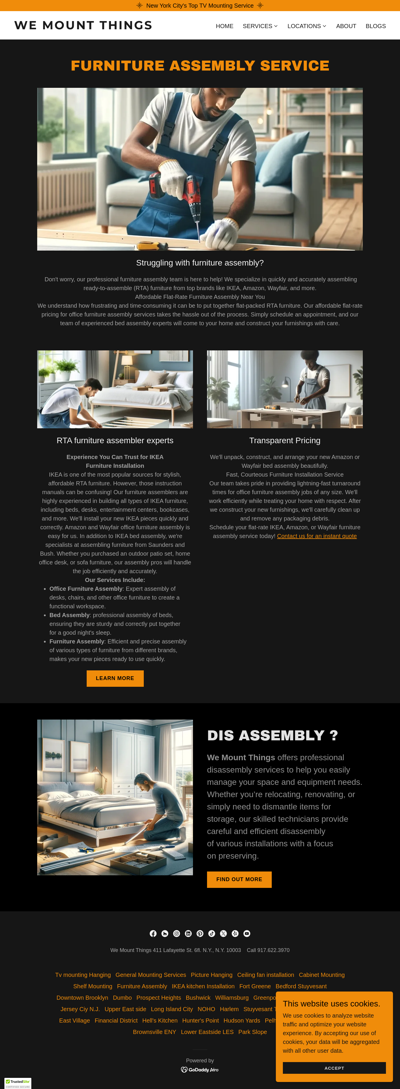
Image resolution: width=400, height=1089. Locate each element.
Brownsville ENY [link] (154, 1032)
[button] (260, 26)
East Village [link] (74, 1020)
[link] (104, 27)
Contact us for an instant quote (317, 536)
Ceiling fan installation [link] (265, 975)
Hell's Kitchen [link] (160, 1020)
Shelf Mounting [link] (92, 986)
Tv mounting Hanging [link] (83, 975)
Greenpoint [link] (267, 997)
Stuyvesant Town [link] (265, 1009)
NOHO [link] (206, 1009)
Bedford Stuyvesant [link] (301, 986)
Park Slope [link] (252, 1032)
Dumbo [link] (122, 997)
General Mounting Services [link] (151, 975)
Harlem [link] (229, 1009)
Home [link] (224, 26)
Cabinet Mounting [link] (322, 975)
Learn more (115, 678)
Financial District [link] (116, 1020)
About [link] (346, 26)
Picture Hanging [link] (212, 975)
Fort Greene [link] (255, 986)
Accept (334, 1068)
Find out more (239, 879)
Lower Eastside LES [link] (207, 1032)
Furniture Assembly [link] (142, 986)
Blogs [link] (376, 26)
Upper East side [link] (125, 1009)
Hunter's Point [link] (200, 1020)
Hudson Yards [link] (242, 1020)
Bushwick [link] (198, 997)
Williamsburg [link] (232, 997)
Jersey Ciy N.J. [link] (80, 1009)
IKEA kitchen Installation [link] (203, 986)
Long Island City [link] (172, 1009)
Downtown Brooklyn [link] (82, 997)
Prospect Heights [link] (158, 997)
